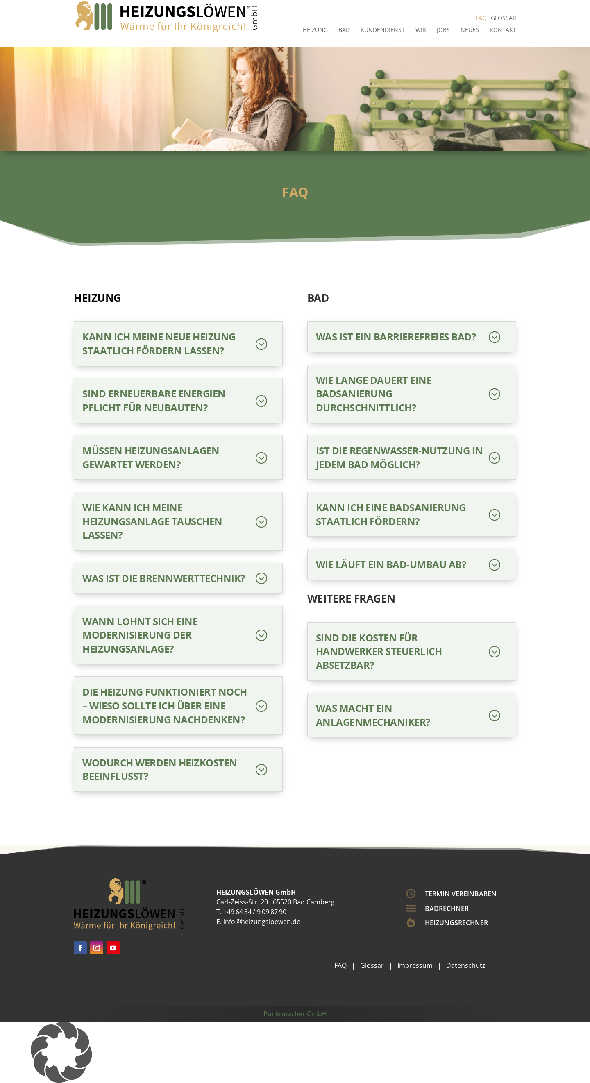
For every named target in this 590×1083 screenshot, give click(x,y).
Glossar (503, 18)
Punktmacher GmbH (295, 1013)
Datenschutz (466, 965)
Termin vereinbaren (461, 893)
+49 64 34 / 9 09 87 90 (254, 911)
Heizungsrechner (456, 922)
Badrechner (447, 908)
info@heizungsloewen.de (261, 921)
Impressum (415, 965)
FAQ (481, 18)
